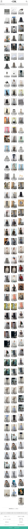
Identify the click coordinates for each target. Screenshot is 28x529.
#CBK (13, 527)
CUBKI (14, 1)
